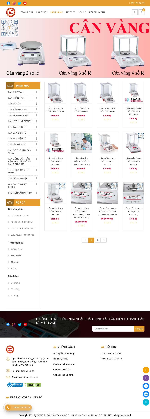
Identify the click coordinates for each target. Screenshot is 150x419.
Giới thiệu (41, 12)
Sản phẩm (56, 12)
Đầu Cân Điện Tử (17, 126)
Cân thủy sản (15, 92)
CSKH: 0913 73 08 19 (111, 353)
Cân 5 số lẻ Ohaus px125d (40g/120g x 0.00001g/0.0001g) (107, 211)
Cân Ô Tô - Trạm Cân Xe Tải (19, 151)
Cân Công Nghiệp (17, 178)
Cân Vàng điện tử (18, 115)
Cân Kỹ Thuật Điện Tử (20, 121)
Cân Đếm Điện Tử (17, 109)
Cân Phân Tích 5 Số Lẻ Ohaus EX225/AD (55, 161)
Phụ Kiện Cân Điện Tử (20, 192)
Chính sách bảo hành (63, 374)
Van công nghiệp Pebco (17, 185)
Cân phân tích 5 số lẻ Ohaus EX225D (55, 211)
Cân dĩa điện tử (17, 144)
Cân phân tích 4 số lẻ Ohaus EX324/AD (133, 111)
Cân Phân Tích (16, 97)
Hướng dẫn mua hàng (63, 353)
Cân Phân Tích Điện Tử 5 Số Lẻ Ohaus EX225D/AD (81, 161)
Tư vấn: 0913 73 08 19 (112, 358)
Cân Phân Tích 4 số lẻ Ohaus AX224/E (133, 161)
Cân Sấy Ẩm (14, 103)
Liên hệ (82, 12)
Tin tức (70, 12)
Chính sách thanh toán (64, 364)
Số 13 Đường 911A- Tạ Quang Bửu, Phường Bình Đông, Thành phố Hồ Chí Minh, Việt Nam (30, 361)
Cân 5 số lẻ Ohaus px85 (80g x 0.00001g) (134, 211)
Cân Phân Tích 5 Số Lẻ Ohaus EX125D (107, 161)
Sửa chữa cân (97, 12)
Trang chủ (26, 12)
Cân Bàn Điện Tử (17, 132)
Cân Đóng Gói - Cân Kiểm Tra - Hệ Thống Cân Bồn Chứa (19, 161)
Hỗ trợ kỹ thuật (60, 358)
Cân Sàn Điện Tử (17, 138)
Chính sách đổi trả (62, 369)
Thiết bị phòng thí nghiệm (18, 171)
